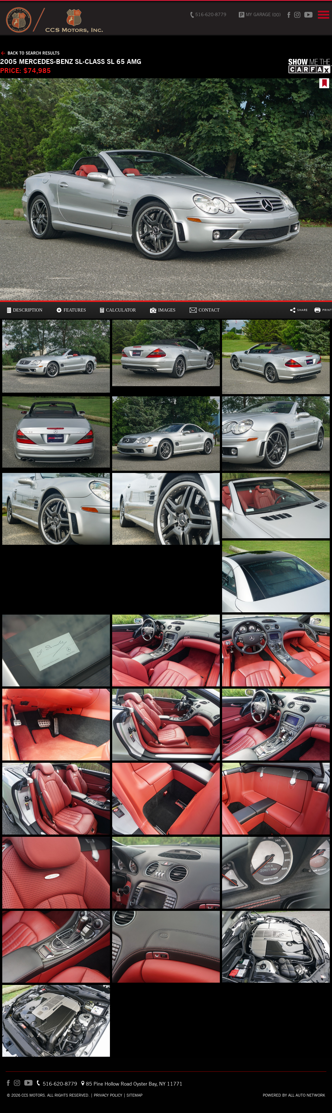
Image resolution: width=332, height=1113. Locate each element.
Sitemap (134, 1095)
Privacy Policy (108, 1095)
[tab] (24, 310)
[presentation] (24, 310)
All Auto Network (306, 1095)
